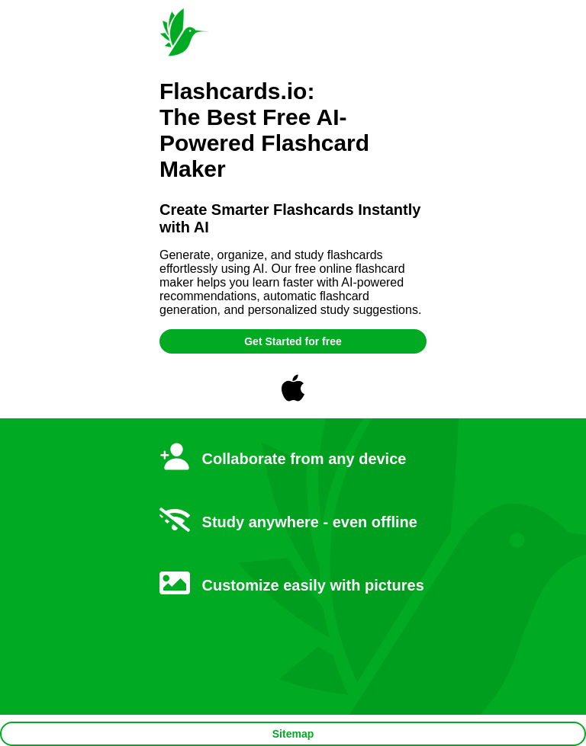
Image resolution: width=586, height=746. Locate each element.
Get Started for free (293, 341)
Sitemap (293, 734)
